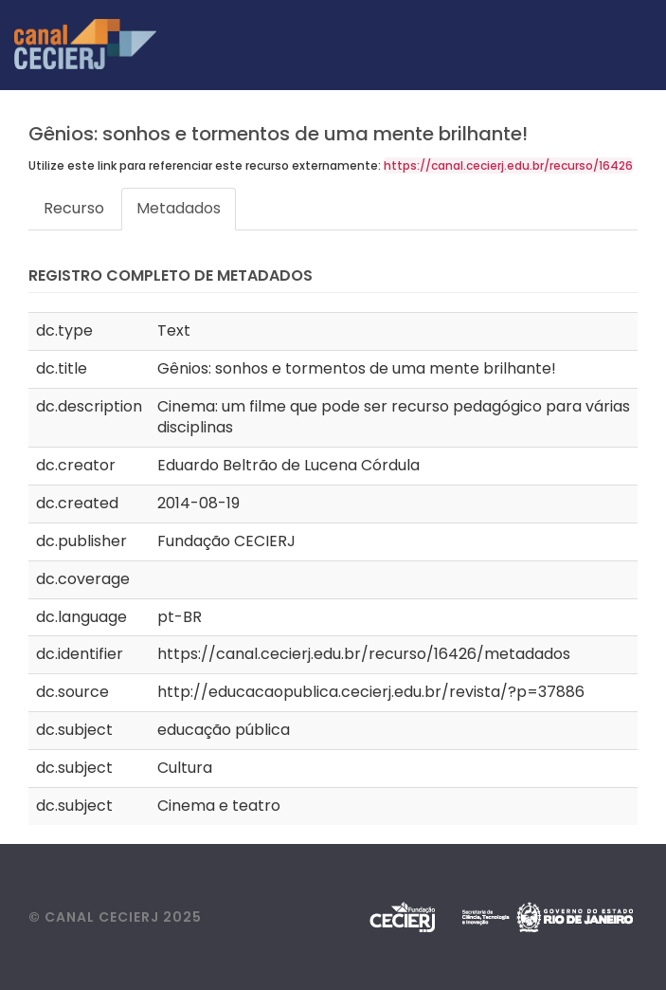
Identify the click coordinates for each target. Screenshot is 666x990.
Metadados (178, 208)
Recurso (74, 208)
